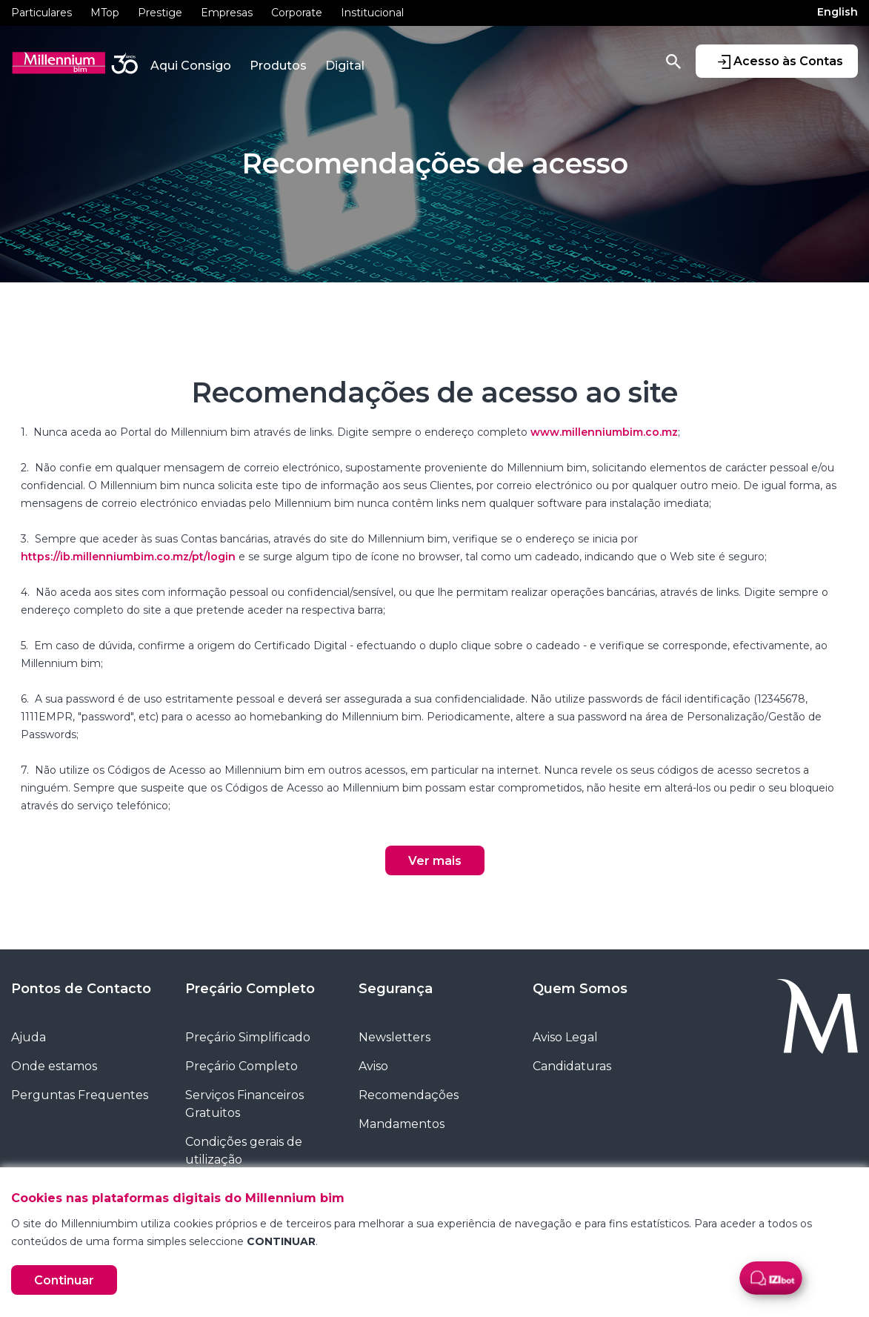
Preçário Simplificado (247, 1037)
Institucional (372, 12)
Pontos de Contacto (81, 989)
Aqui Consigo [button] (190, 66)
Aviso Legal (565, 1037)
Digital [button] (344, 66)
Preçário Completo (250, 989)
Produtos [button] (278, 66)
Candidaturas (572, 1066)
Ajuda (28, 1037)
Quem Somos (580, 989)
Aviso (373, 1066)
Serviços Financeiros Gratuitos (244, 1104)
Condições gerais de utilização (243, 1151)
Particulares (41, 12)
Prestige (160, 12)
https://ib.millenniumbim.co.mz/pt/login (128, 556)
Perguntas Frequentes (79, 1095)
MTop (104, 12)
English (837, 12)
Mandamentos (402, 1124)
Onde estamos (54, 1066)
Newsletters (394, 1037)
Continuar (64, 1280)
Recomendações (409, 1095)
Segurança (396, 989)
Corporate (296, 12)
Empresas (227, 12)
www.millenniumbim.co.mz (604, 432)
